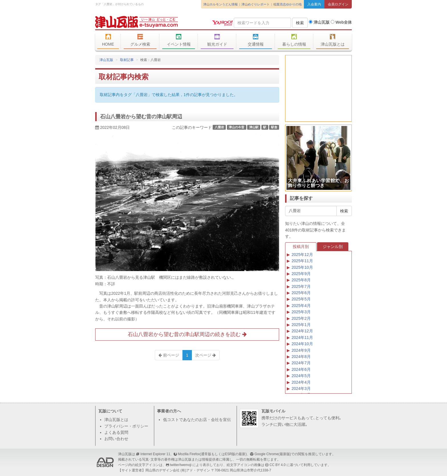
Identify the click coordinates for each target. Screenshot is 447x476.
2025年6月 (301, 292)
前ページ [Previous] (169, 355)
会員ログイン (338, 4)
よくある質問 (116, 432)
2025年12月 (302, 254)
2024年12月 (302, 331)
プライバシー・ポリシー (126, 426)
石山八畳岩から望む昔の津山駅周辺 (141, 116)
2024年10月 (302, 343)
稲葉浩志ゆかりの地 (287, 4)
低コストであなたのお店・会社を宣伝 (197, 419)
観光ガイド (217, 40)
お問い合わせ (116, 438)
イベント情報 (178, 40)
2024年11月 (302, 337)
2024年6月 (301, 369)
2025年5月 (301, 299)
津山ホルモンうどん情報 (220, 4)
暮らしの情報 (294, 40)
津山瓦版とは (332, 40)
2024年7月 (301, 363)
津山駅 (254, 127)
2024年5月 (301, 375)
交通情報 (255, 40)
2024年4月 (301, 382)
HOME (108, 40)
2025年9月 (301, 273)
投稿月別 (301, 246)
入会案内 (314, 4)
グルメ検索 (140, 40)
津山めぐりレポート (255, 4)
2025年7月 (301, 286)
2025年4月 (301, 305)
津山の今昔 (236, 127)
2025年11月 (302, 261)
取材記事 (127, 60)
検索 (300, 23)
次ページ (205, 355)
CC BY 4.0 (278, 465)
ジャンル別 (333, 246)
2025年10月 (302, 267)
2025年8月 (301, 280)
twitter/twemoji (180, 465)
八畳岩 (219, 127)
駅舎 (274, 127)
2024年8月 (301, 356)
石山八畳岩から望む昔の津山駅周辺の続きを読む (187, 334)
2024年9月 (301, 350)
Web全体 (341, 22)
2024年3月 (301, 388)
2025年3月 (301, 312)
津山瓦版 (136, 22)
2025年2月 (301, 318)
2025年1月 (301, 324)
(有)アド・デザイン (195, 470)
